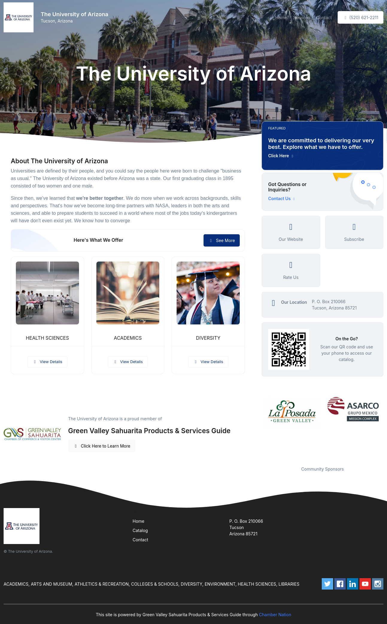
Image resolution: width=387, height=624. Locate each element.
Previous (257, 427)
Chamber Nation (275, 614)
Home (281, 17)
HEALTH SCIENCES (47, 338)
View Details (47, 361)
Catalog (140, 530)
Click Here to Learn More (101, 445)
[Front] (20, 17)
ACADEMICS (128, 338)
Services (301, 17)
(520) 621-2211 (360, 17)
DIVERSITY (208, 338)
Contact (324, 17)
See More (221, 240)
